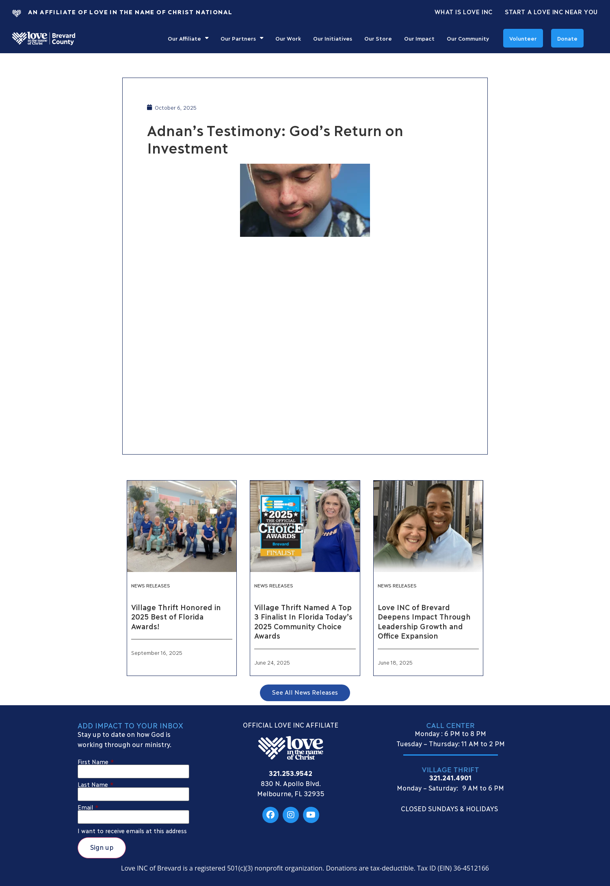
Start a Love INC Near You (551, 11)
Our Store (378, 38)
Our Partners (242, 38)
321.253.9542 (290, 773)
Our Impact (419, 38)
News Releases (150, 585)
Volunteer (523, 38)
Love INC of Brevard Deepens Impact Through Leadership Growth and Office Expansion (424, 621)
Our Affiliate (188, 38)
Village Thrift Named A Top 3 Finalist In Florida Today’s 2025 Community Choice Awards (303, 621)
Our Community (468, 38)
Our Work (288, 38)
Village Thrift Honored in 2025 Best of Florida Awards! (176, 616)
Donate (567, 38)
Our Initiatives (332, 38)
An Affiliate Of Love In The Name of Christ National (130, 11)
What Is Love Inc (464, 11)
